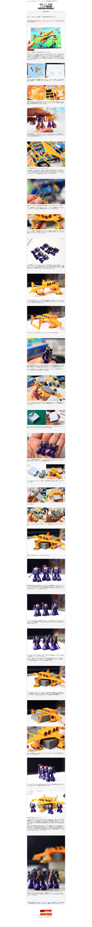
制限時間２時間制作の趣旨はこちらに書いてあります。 (40, 20)
